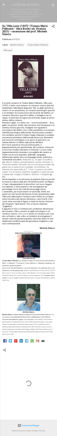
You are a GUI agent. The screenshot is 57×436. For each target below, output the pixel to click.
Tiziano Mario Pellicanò (37, 45)
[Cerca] (53, 5)
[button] (53, 27)
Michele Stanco (17, 45)
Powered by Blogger (28, 425)
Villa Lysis (7, 50)
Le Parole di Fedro (25, 5)
